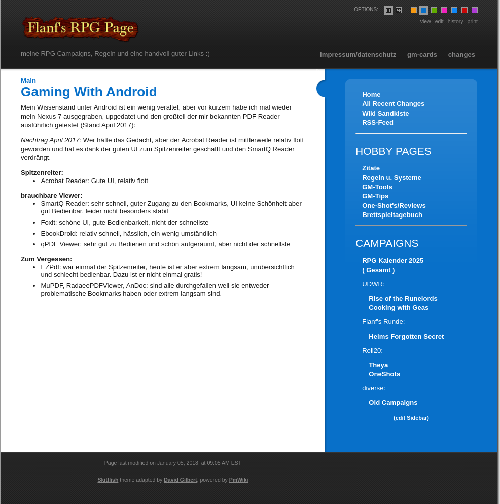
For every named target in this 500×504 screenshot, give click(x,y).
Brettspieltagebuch (392, 215)
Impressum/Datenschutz (358, 54)
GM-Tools (377, 187)
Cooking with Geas (398, 307)
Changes (461, 54)
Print (473, 21)
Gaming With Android (89, 91)
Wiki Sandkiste (385, 113)
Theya (378, 365)
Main (28, 80)
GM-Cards (422, 54)
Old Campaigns (393, 402)
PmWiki (238, 480)
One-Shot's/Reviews (394, 205)
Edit (439, 21)
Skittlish (108, 480)
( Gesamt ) (378, 270)
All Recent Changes (393, 103)
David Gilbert (180, 480)
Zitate (371, 168)
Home (371, 94)
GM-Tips (375, 196)
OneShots (384, 374)
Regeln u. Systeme (391, 178)
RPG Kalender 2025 (392, 260)
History (455, 21)
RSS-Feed (378, 122)
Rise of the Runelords (403, 298)
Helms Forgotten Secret (406, 336)
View (425, 21)
